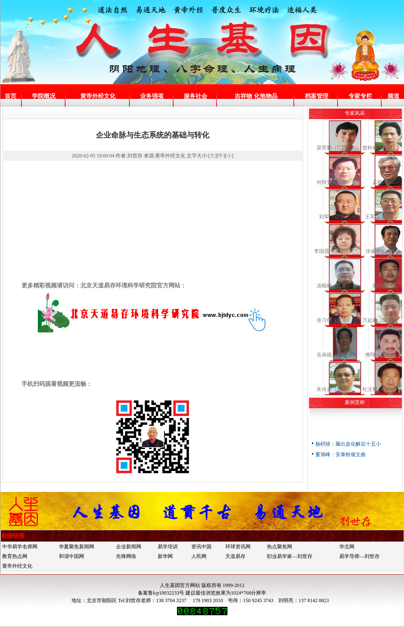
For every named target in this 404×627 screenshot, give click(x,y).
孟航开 (380, 182)
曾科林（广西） (380, 148)
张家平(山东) (380, 251)
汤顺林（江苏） (334, 286)
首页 (10, 96)
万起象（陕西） (380, 320)
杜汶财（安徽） (380, 389)
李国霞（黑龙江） (334, 251)
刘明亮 (380, 286)
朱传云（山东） (334, 389)
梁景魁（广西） (334, 148)
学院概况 (43, 96)
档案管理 (316, 96)
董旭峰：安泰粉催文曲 (340, 454)
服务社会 (195, 96)
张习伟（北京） (334, 320)
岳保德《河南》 (334, 355)
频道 (393, 96)
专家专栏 (360, 96)
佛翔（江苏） (380, 355)
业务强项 (152, 96)
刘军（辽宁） (334, 217)
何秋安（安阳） (334, 182)
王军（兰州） (380, 217)
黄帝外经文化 (98, 96)
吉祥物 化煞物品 (256, 96)
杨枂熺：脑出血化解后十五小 (348, 444)
